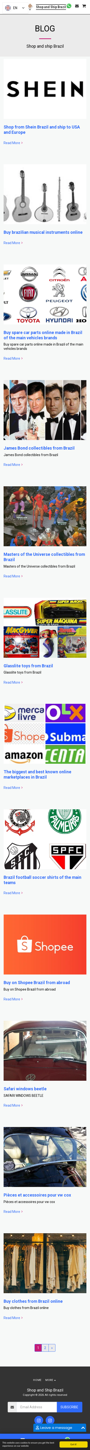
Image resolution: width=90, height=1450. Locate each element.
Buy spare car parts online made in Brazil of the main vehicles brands (43, 335)
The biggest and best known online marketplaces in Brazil (37, 774)
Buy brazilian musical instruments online (43, 232)
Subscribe (69, 1407)
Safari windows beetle (25, 1088)
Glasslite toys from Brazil (28, 665)
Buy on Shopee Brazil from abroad (37, 982)
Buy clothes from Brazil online (33, 1301)
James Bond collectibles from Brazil (39, 448)
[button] (69, 5)
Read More (14, 143)
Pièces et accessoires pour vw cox (37, 1195)
